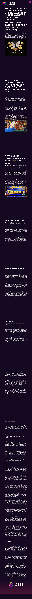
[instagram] (15, 589)
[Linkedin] (16, 589)
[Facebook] (13, 589)
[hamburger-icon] (30, 2)
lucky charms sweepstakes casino (16, 180)
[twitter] (18, 589)
